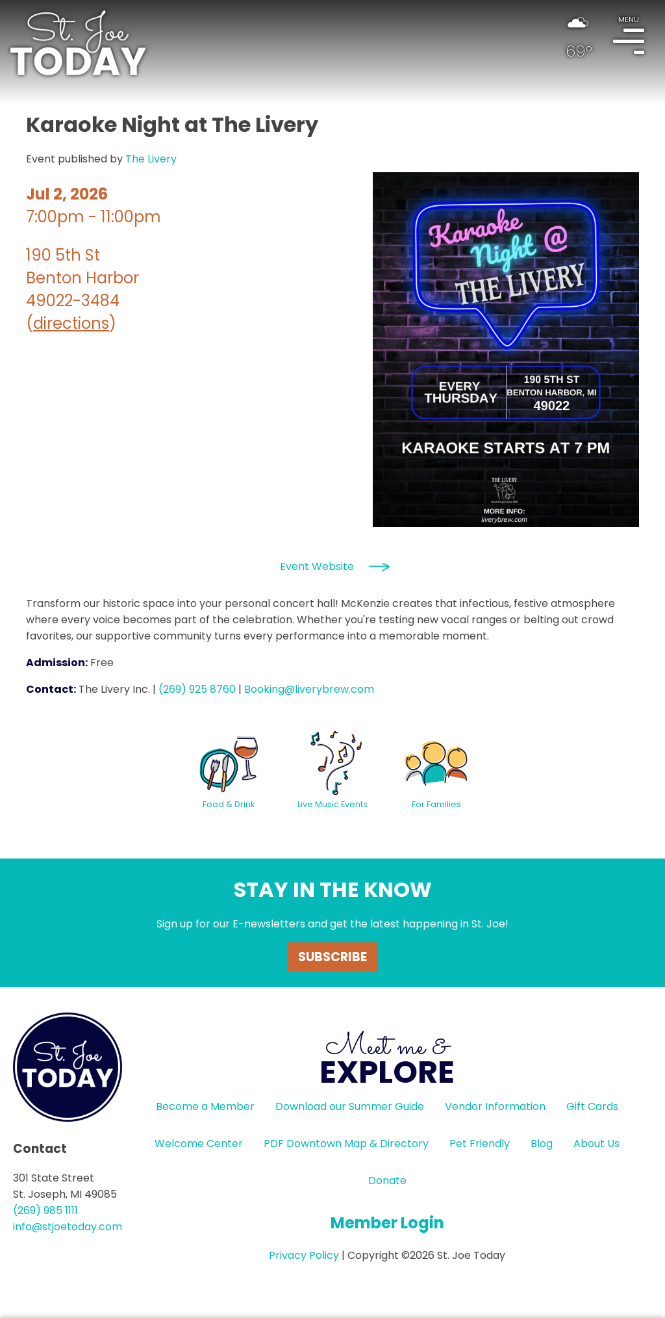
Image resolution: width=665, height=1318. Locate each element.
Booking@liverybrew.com (309, 689)
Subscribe (332, 957)
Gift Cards (592, 1106)
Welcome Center (199, 1143)
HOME (77, 42)
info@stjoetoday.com (67, 1226)
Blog (542, 1143)
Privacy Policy (304, 1255)
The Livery (151, 158)
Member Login (387, 1223)
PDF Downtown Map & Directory (346, 1143)
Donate (387, 1180)
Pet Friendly (479, 1143)
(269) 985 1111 (45, 1210)
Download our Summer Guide (349, 1106)
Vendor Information (495, 1106)
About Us (596, 1143)
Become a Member (205, 1106)
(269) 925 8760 (197, 689)
